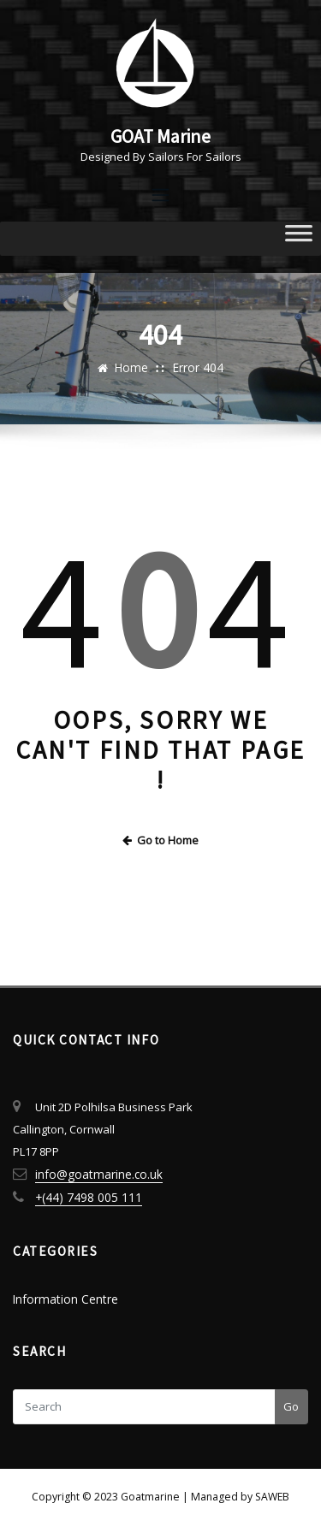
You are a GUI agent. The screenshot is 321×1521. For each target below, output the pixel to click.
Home (133, 366)
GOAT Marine (161, 135)
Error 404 (197, 366)
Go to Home (161, 837)
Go (291, 1398)
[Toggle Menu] (298, 237)
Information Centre (62, 1292)
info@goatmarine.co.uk (95, 1169)
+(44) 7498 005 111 (81, 1191)
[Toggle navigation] (161, 193)
